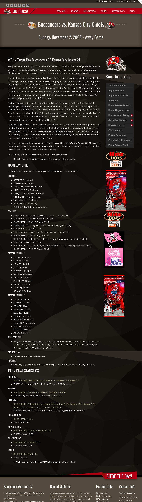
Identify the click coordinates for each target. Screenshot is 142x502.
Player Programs (117, 135)
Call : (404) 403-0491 (105, 1)
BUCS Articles (90, 11)
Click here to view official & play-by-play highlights (46, 159)
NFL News (75, 11)
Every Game (103, 499)
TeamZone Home (117, 85)
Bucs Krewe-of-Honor (119, 105)
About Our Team (105, 496)
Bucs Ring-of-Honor (119, 110)
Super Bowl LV (116, 90)
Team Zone (62, 11)
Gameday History (117, 120)
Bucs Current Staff (118, 145)
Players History (116, 125)
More (132, 11)
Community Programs (120, 140)
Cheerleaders (115, 130)
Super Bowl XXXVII (118, 95)
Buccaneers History (118, 115)
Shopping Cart (118, 11)
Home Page (103, 493)
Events (103, 11)
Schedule (113, 100)
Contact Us (133, 1)
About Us (122, 1)
